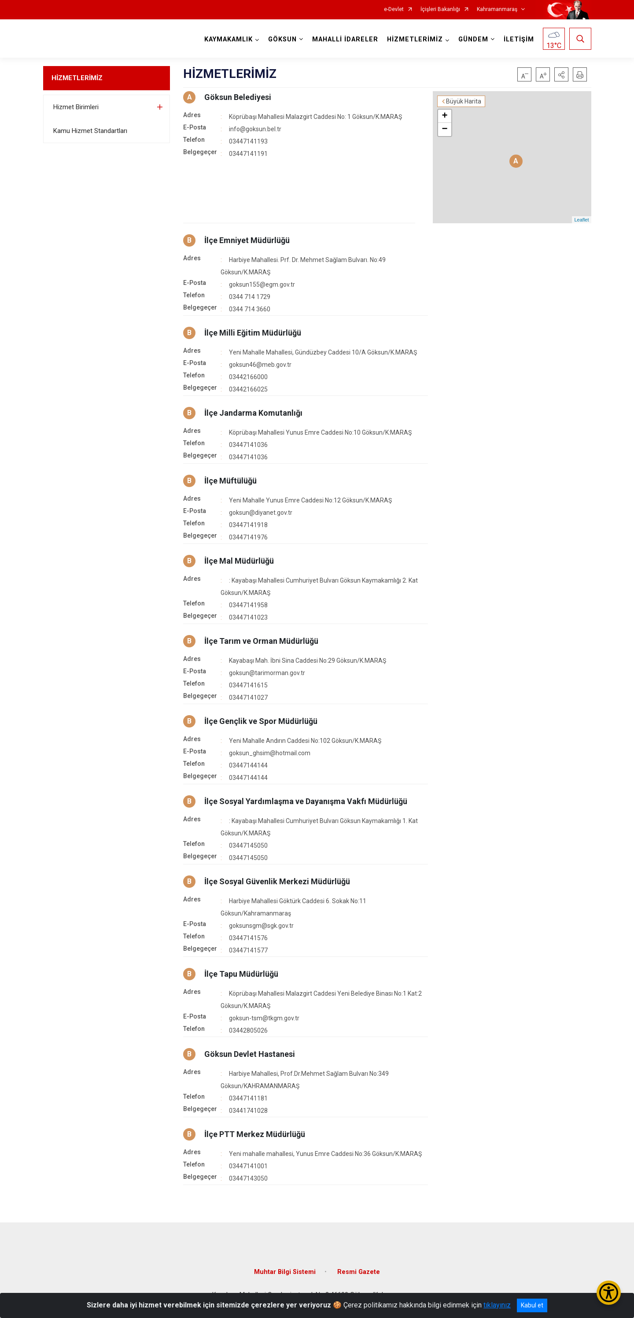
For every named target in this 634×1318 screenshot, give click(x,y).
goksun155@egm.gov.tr (262, 284)
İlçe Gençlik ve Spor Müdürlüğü (260, 721)
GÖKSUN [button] (282, 39)
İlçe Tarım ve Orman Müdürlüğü (261, 641)
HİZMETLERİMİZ (77, 78)
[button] (561, 74)
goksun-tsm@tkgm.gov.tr (264, 1018)
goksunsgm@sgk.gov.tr (261, 925)
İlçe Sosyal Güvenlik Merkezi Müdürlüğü (277, 881)
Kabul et (532, 1305)
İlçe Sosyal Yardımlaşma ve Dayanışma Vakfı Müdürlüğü (305, 801)
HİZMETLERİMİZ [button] (415, 39)
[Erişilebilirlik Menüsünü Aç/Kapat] (609, 1293)
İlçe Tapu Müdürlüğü (241, 973)
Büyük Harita (463, 101)
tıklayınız (497, 1305)
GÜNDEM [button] (473, 39)
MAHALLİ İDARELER (345, 39)
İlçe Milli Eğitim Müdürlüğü (252, 332)
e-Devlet (394, 9)
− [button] (444, 129)
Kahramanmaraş (497, 9)
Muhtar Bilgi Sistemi (285, 1272)
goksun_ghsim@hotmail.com (269, 753)
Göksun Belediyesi (237, 97)
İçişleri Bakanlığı (440, 9)
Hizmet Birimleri (76, 107)
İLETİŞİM (519, 39)
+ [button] (444, 116)
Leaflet (581, 219)
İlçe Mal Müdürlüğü (239, 560)
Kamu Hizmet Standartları (90, 131)
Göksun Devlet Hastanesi (249, 1054)
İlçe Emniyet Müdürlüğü (247, 240)
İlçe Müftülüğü (230, 480)
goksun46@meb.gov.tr (260, 364)
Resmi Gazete (358, 1272)
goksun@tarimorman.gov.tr (267, 672)
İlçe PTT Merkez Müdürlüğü (254, 1134)
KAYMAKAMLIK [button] (228, 39)
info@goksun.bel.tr (255, 129)
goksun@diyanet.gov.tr (260, 512)
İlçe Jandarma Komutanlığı (253, 412)
